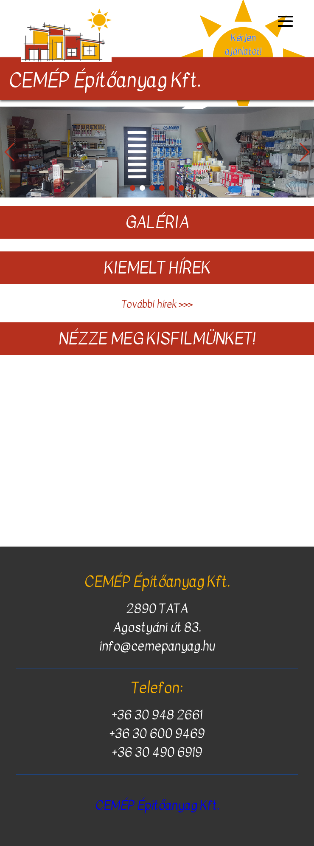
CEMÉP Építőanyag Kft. (157, 805)
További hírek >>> (157, 304)
